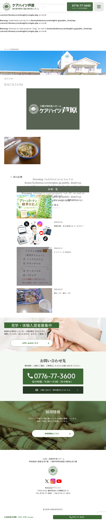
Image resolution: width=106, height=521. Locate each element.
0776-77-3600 (46, 493)
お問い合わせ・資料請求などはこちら (53, 390)
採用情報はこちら (52, 433)
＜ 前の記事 (16, 176)
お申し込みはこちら (30, 343)
